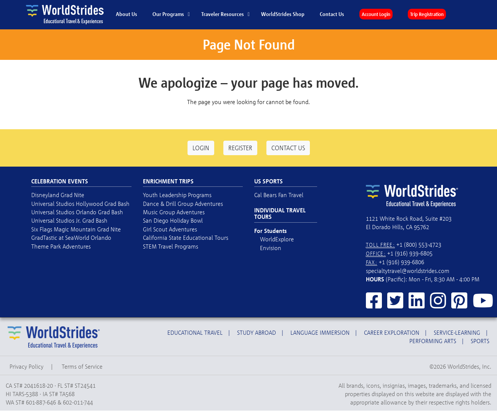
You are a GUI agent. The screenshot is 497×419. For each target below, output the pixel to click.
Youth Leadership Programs (177, 195)
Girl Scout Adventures (170, 229)
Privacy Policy (26, 366)
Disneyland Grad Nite (57, 195)
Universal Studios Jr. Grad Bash (69, 220)
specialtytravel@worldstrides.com (407, 271)
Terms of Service (82, 366)
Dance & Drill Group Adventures (183, 203)
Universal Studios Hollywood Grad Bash (80, 203)
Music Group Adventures (174, 212)
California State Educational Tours (185, 237)
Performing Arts (432, 341)
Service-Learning (457, 332)
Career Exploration (391, 332)
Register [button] (240, 148)
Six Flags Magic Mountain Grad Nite (76, 229)
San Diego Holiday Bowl (173, 220)
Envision (270, 248)
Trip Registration (427, 14)
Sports (480, 341)
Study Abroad (256, 332)
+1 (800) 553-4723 (418, 244)
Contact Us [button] (288, 148)
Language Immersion (320, 332)
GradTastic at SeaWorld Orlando (71, 237)
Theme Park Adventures (61, 246)
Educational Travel (195, 332)
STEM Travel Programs (170, 246)
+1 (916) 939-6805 (410, 253)
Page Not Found (249, 44)
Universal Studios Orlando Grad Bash (77, 212)
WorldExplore (277, 239)
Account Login (376, 14)
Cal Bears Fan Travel (278, 195)
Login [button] (200, 148)
